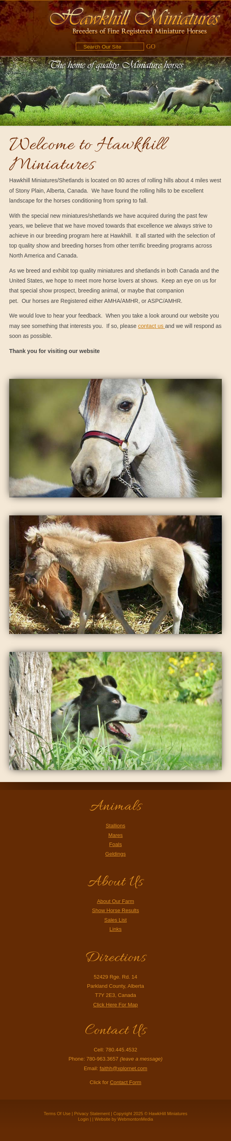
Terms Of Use (57, 1113)
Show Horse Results (115, 910)
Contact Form (125, 1082)
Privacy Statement (92, 1113)
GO (150, 46)
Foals (115, 844)
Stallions (115, 826)
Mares (115, 835)
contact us (151, 326)
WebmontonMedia (135, 1119)
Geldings (115, 854)
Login (83, 1119)
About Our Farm (115, 901)
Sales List (115, 920)
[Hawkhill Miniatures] (135, 20)
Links (115, 929)
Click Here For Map (115, 1005)
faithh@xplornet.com (123, 1068)
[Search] (110, 47)
